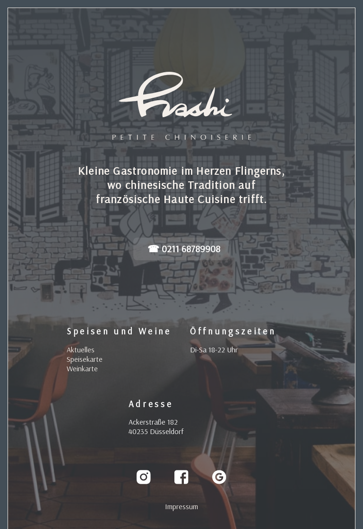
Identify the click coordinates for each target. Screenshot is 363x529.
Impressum (181, 506)
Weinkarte (82, 368)
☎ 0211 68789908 (183, 249)
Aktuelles (81, 349)
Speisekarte (85, 359)
